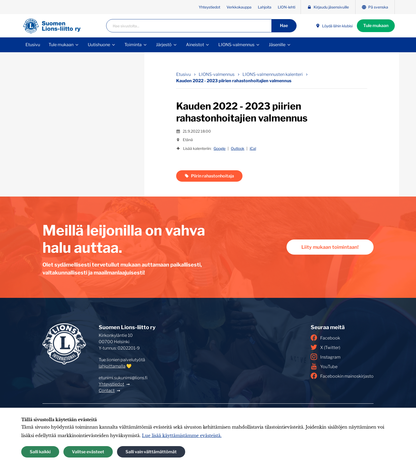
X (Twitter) (325, 347)
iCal (253, 148)
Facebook (325, 337)
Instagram (325, 357)
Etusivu (32, 44)
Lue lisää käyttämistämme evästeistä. (182, 435)
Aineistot (195, 44)
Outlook (237, 148)
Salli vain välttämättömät (151, 451)
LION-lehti (286, 7)
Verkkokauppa (239, 7)
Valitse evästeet (88, 451)
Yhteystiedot (209, 7)
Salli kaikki (40, 451)
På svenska (375, 7)
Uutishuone (99, 44)
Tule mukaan (375, 25)
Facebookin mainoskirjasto (342, 376)
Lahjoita (264, 7)
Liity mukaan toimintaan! (330, 247)
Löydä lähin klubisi (334, 26)
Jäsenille (277, 44)
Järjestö (164, 44)
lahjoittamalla (112, 366)
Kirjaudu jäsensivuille (328, 7)
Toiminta (133, 44)
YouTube (324, 366)
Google (220, 148)
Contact (107, 390)
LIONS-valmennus (236, 44)
